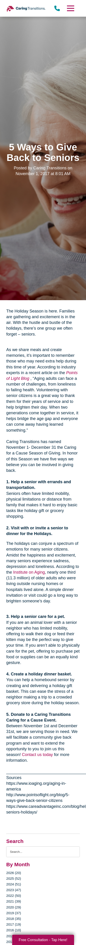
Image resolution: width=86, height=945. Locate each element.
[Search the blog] (43, 851)
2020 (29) (13, 907)
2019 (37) (13, 913)
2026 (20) (13, 873)
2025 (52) (13, 878)
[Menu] (70, 8)
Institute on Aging (29, 572)
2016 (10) (13, 930)
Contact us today (37, 754)
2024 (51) (13, 884)
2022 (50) (13, 896)
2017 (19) (13, 924)
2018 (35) (13, 919)
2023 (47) (13, 890)
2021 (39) (13, 901)
